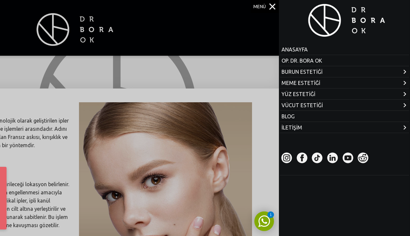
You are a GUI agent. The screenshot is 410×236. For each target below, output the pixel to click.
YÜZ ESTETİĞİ (298, 94)
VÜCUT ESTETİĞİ (302, 105)
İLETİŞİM (292, 127)
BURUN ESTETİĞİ (302, 72)
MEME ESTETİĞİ (301, 83)
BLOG (288, 116)
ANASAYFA (295, 49)
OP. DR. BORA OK (302, 61)
